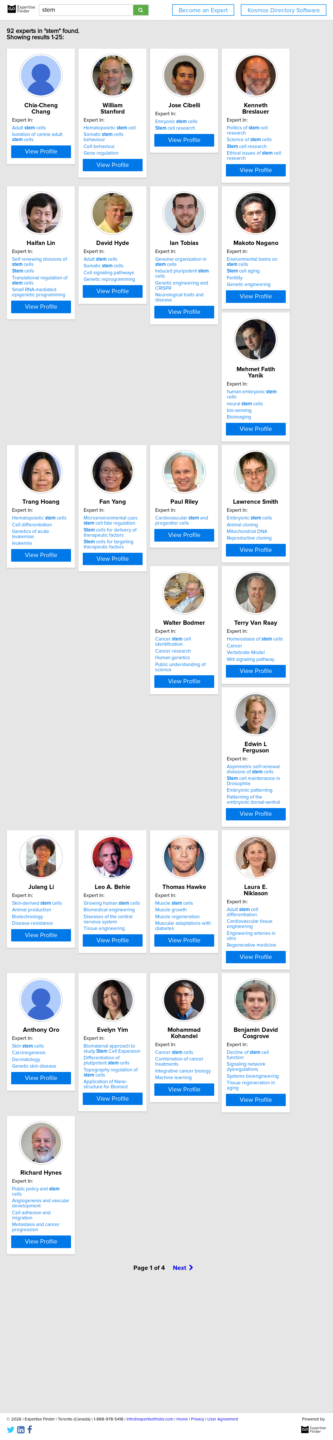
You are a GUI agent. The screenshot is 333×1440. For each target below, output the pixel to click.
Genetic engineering (151, 449)
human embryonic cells (245, 424)
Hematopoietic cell (155, 128)
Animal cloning (58, 726)
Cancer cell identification (161, 720)
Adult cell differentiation (160, 1016)
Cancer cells (148, 1164)
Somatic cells (235, 282)
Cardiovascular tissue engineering (152, 1025)
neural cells (233, 430)
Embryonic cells (65, 720)
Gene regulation (146, 148)
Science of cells (65, 282)
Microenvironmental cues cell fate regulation (162, 574)
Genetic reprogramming (241, 296)
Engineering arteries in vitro (158, 1034)
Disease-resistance (149, 888)
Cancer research (147, 726)
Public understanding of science (163, 740)
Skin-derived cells (154, 868)
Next (183, 1391)
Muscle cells (62, 1016)
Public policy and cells (72, 1312)
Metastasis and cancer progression (67, 1340)
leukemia (53, 592)
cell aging (145, 435)
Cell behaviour (144, 141)
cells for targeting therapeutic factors (154, 598)
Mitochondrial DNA (63, 733)
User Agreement (222, 1419)
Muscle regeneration (65, 1029)
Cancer (222, 726)
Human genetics (146, 733)
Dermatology (229, 1029)
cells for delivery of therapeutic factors (155, 586)
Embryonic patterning (66, 891)
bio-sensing (227, 437)
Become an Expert (203, 10)
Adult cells (60, 128)
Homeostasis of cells (243, 720)
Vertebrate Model (234, 733)
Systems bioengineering (241, 1177)
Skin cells (231, 1016)
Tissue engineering (235, 893)
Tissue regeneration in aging (245, 1184)
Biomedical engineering (240, 874)
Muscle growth (59, 1022)
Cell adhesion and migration (73, 1330)
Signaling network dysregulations (250, 1170)
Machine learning (147, 1189)
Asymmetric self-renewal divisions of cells (69, 870)
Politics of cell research (73, 276)
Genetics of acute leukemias (73, 585)
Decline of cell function (245, 1164)
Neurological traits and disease (76, 449)
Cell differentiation (63, 578)
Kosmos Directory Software (284, 10)
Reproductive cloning (65, 740)
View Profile (79, 180)
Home (182, 1419)
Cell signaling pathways (240, 289)
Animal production (148, 874)
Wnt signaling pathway (239, 740)
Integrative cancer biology (157, 1182)
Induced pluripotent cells (75, 435)
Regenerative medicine (154, 1041)
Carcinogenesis (232, 1022)
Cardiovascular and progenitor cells (241, 574)
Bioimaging (227, 444)
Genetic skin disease (237, 1036)
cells (140, 287)
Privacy (197, 1419)
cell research (235, 134)
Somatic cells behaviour (160, 134)
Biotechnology (144, 881)
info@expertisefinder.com (150, 1419)
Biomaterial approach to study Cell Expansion (75, 1166)
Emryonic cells (236, 128)
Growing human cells (243, 868)
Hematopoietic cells (70, 572)
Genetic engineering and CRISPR (78, 442)
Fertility (137, 442)
